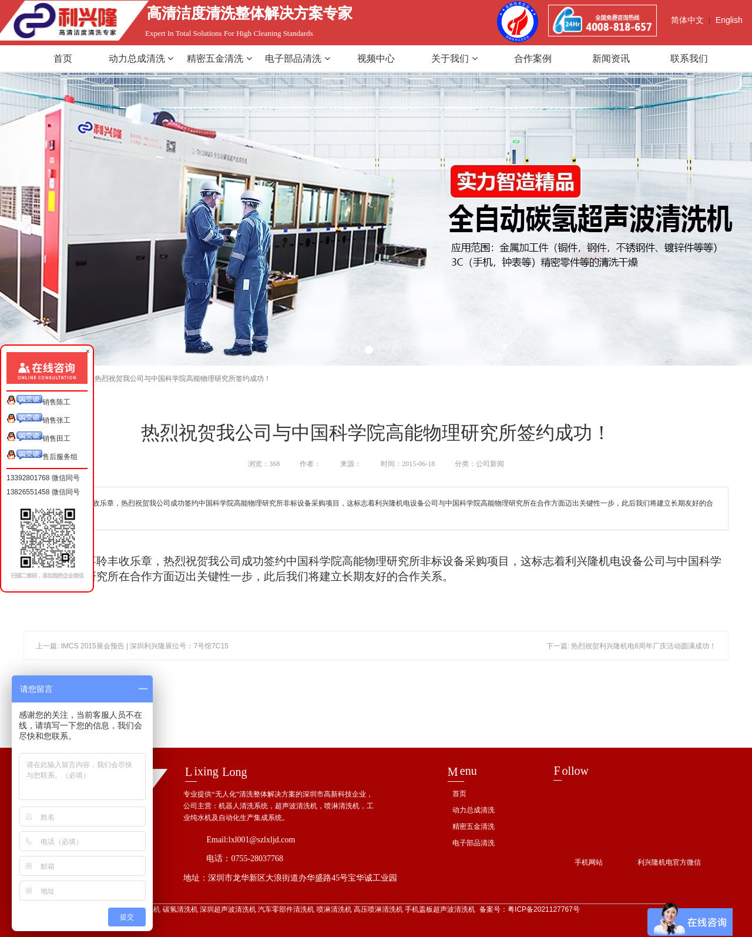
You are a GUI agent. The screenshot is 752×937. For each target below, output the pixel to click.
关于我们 (454, 58)
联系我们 (689, 58)
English (729, 20)
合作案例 (533, 58)
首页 (62, 58)
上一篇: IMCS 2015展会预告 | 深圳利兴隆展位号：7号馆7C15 (132, 646)
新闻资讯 (611, 58)
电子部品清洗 (297, 58)
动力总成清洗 (141, 58)
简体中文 (687, 20)
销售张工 (38, 418)
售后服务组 (42, 455)
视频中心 (376, 58)
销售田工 (38, 437)
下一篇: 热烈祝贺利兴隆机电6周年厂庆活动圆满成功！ (631, 646)
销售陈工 (38, 400)
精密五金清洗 (219, 58)
